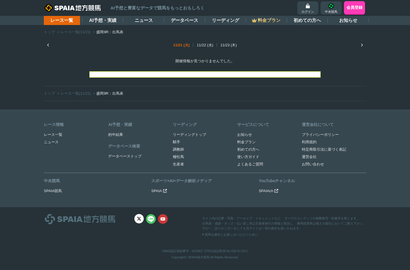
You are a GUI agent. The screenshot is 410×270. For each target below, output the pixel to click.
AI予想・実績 (102, 20)
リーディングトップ (189, 134)
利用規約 (309, 142)
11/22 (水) (205, 45)
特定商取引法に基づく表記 (324, 149)
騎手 (176, 142)
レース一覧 (61, 20)
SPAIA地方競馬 (199, 257)
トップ (49, 32)
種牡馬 (178, 157)
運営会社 (309, 157)
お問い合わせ (313, 164)
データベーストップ (125, 156)
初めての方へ (307, 20)
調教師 (178, 149)
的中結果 (115, 134)
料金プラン (246, 142)
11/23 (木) (228, 45)
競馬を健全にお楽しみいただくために (230, 234)
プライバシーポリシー (320, 134)
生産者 (178, 164)
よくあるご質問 (250, 164)
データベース (184, 20)
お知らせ (348, 20)
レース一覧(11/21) (76, 32)
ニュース (144, 20)
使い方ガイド (248, 157)
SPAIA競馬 (53, 191)
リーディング (225, 20)
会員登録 (354, 7)
